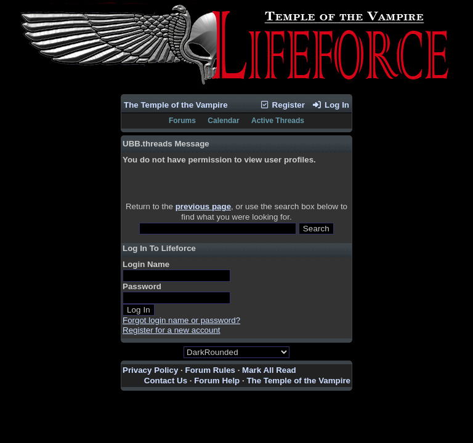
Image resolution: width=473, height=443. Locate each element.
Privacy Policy (150, 370)
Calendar (223, 120)
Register (282, 105)
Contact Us (165, 380)
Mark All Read (269, 370)
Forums (182, 120)
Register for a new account (171, 330)
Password (142, 286)
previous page (203, 206)
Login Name (146, 264)
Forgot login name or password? (181, 320)
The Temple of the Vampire (176, 105)
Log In (330, 105)
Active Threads (277, 120)
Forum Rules (210, 370)
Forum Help (217, 380)
